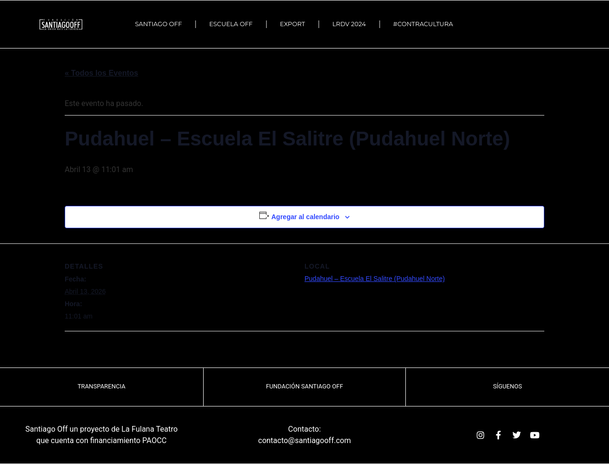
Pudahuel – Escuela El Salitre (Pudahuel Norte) (374, 278)
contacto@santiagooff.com (304, 440)
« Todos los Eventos (101, 73)
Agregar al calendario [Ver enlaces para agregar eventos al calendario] (305, 217)
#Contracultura (425, 24)
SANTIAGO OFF (158, 24)
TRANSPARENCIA (102, 386)
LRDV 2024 (349, 24)
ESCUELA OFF (231, 24)
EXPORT (292, 24)
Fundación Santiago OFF (304, 386)
